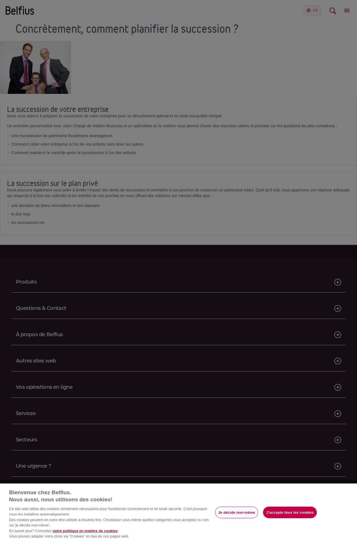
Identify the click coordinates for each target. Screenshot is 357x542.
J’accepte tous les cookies (289, 512)
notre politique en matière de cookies (85, 531)
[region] (178, 512)
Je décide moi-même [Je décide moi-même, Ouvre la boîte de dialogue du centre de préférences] (236, 512)
